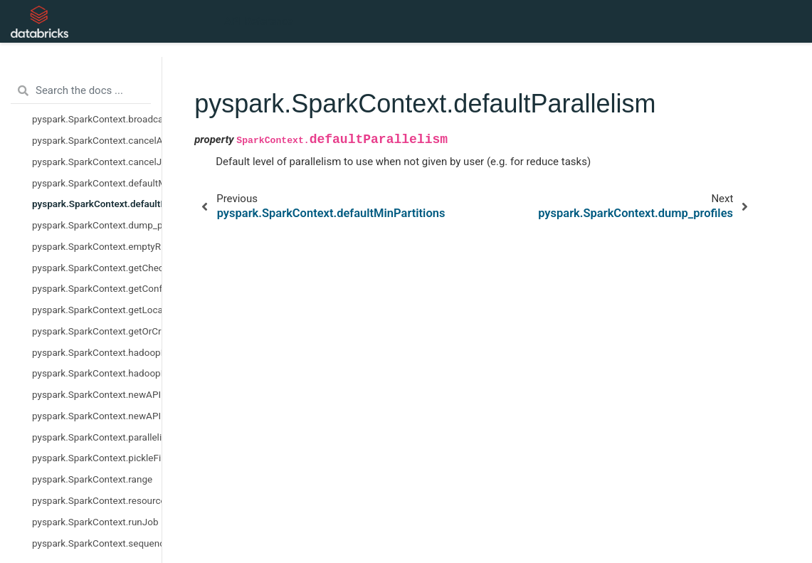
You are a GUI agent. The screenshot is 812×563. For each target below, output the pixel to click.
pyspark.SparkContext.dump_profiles (97, 225)
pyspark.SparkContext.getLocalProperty (97, 309)
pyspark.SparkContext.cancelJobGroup (97, 161)
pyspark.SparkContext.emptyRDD (97, 246)
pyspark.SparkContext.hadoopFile (97, 352)
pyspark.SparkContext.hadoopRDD (97, 373)
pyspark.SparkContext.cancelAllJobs (97, 140)
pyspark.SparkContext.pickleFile (97, 457)
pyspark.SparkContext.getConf (97, 288)
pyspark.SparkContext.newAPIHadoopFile (97, 394)
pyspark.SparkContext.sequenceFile (97, 543)
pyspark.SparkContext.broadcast (97, 119)
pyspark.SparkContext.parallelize (97, 437)
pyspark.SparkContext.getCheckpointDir (97, 267)
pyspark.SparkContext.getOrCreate (97, 331)
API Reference (258, 21)
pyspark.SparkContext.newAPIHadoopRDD (97, 415)
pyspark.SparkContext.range (92, 479)
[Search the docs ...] (81, 91)
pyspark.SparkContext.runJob (95, 521)
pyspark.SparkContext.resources (97, 500)
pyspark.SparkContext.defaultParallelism (97, 203)
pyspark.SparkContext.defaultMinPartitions (97, 183)
